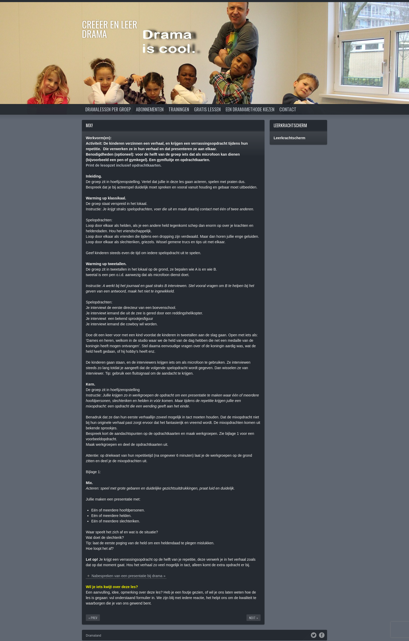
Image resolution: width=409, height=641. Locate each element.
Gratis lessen (207, 109)
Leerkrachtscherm (290, 125)
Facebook (321, 634)
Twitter (313, 634)
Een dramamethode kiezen (250, 109)
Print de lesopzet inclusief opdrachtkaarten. (123, 165)
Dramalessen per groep (108, 109)
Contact (287, 109)
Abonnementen (150, 109)
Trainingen (179, 109)
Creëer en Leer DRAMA (109, 28)
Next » (253, 617)
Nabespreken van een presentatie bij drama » (128, 576)
